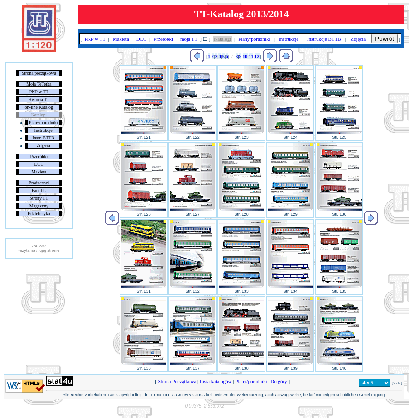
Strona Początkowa (177, 381)
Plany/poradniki (43, 122)
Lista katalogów (215, 381)
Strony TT (38, 198)
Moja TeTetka (38, 84)
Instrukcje (43, 130)
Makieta (38, 171)
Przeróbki (39, 156)
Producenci (39, 182)
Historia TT (38, 99)
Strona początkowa (39, 73)
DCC (39, 164)
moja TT (188, 39)
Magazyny (38, 205)
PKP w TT (38, 91)
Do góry (279, 381)
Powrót (384, 38)
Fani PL (39, 190)
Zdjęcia (43, 145)
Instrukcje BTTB (324, 39)
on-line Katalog (39, 107)
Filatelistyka (39, 213)
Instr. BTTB (43, 137)
